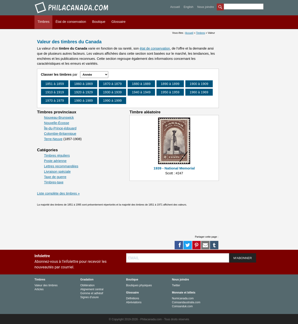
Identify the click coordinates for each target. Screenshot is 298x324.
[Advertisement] (128, 219)
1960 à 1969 (199, 92)
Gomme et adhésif (91, 293)
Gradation (87, 279)
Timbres (43, 22)
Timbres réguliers (57, 155)
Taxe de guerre (55, 177)
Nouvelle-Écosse (56, 123)
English (188, 7)
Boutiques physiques (139, 285)
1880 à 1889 (141, 84)
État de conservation (70, 22)
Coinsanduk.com (182, 306)
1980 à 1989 (83, 100)
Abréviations (134, 302)
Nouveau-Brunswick (59, 117)
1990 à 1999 (112, 100)
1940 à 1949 (141, 92)
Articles (39, 289)
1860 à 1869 (83, 84)
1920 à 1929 (83, 92)
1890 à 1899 (170, 84)
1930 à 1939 (112, 92)
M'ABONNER (242, 258)
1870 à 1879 (112, 84)
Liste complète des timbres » (58, 193)
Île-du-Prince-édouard (60, 128)
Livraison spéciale (57, 171)
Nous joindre (205, 7)
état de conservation (155, 48)
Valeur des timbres (46, 285)
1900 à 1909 (199, 84)
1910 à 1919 (54, 92)
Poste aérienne (55, 161)
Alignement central (91, 289)
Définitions (132, 298)
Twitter (176, 285)
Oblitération (87, 285)
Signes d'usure (89, 297)
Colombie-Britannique (60, 133)
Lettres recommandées (61, 166)
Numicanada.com (182, 298)
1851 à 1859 (54, 84)
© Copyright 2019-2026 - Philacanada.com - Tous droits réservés (149, 319)
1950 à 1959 (170, 92)
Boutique (98, 22)
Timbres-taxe (53, 182)
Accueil (175, 7)
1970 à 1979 (54, 100)
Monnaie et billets (183, 292)
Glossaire (118, 22)
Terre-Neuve (53, 139)
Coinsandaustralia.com (186, 302)
